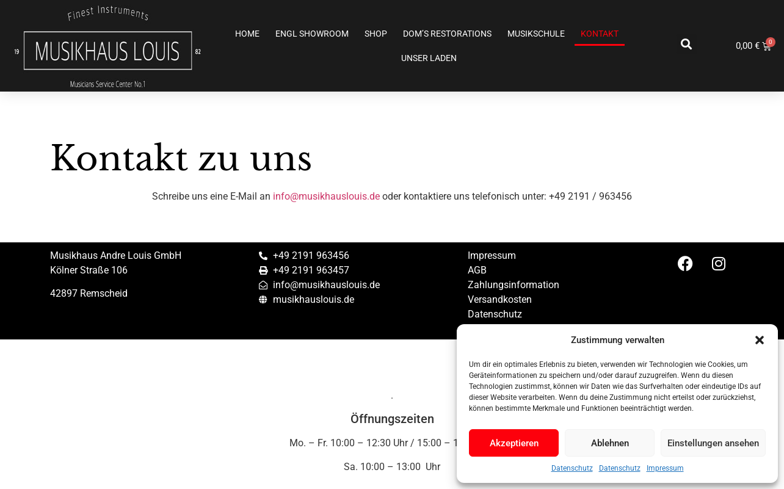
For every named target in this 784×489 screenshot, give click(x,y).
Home (247, 33)
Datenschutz (572, 468)
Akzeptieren (514, 443)
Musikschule (536, 33)
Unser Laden (429, 58)
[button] (759, 340)
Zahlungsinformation (513, 285)
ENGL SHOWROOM (312, 33)
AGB (477, 270)
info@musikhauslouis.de (326, 196)
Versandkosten (500, 299)
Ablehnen (610, 443)
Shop (376, 33)
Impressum (665, 468)
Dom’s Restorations (447, 33)
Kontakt (600, 33)
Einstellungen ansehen (713, 443)
